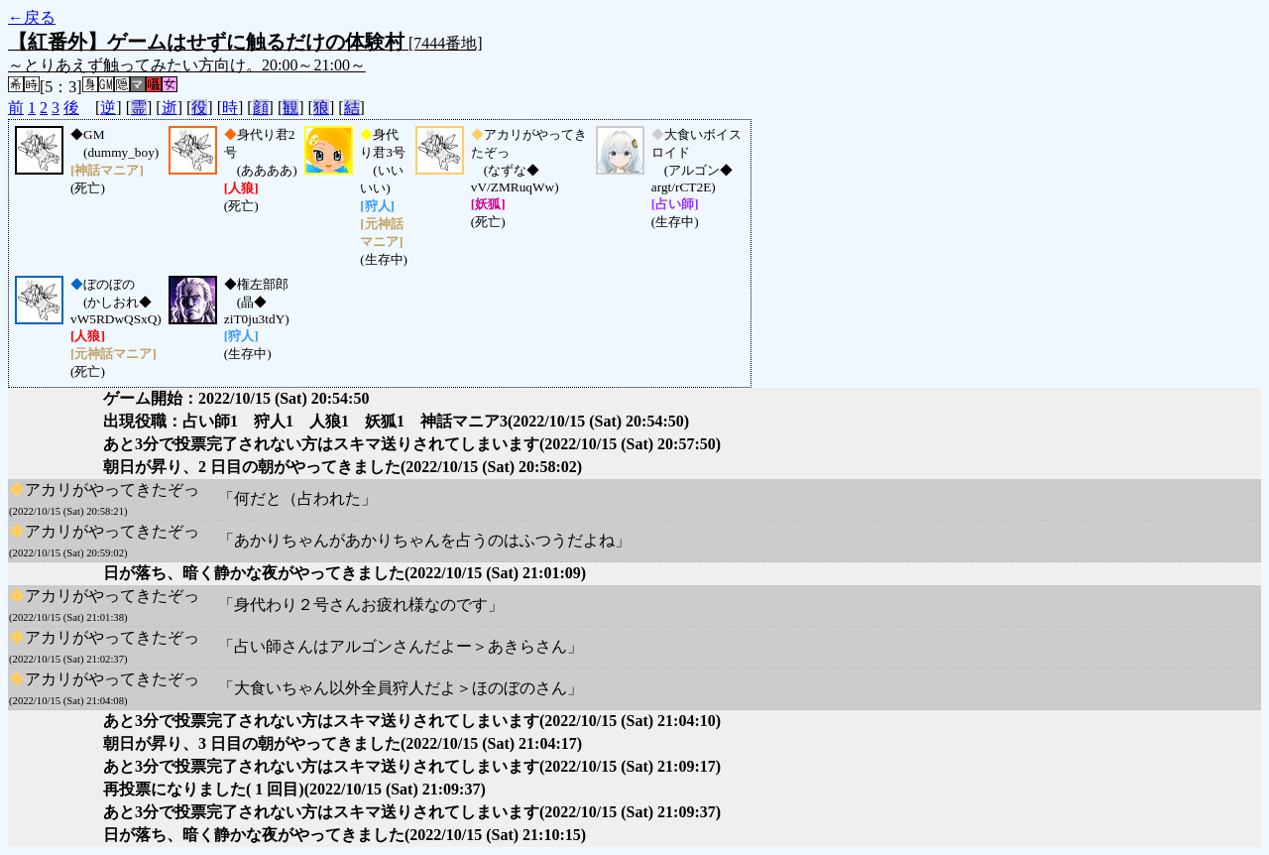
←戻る (32, 17)
